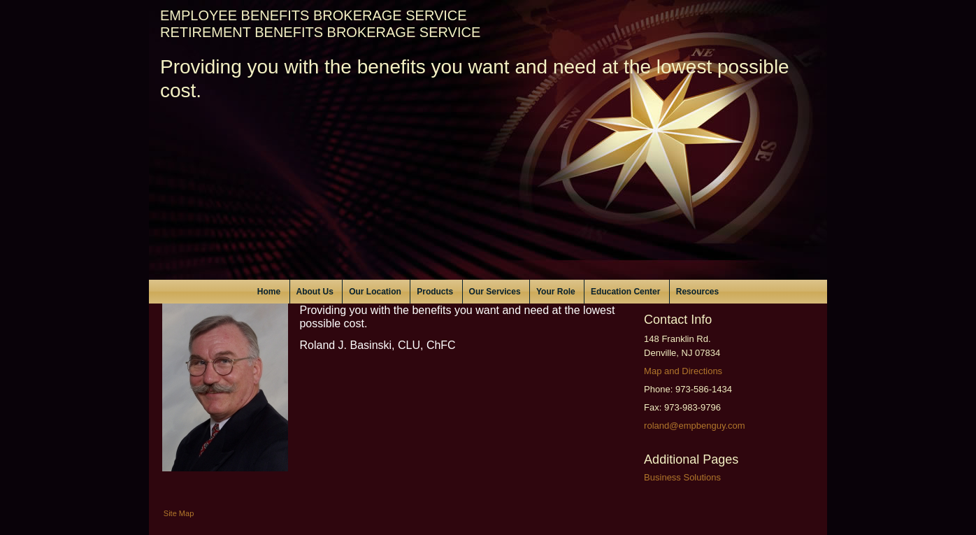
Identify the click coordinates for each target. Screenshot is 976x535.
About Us (314, 292)
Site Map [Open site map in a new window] (179, 513)
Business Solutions (682, 477)
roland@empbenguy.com (694, 425)
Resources (697, 292)
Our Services (495, 292)
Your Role (555, 292)
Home (268, 292)
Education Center (625, 292)
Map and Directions (683, 371)
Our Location (375, 292)
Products (435, 292)
